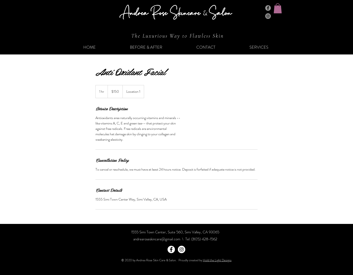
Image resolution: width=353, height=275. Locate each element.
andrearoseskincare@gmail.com (156, 239)
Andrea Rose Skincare (161, 12)
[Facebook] (268, 8)
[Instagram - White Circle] (181, 249)
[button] (278, 8)
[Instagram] (268, 16)
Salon (220, 12)
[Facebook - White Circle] (171, 249)
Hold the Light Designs (217, 260)
